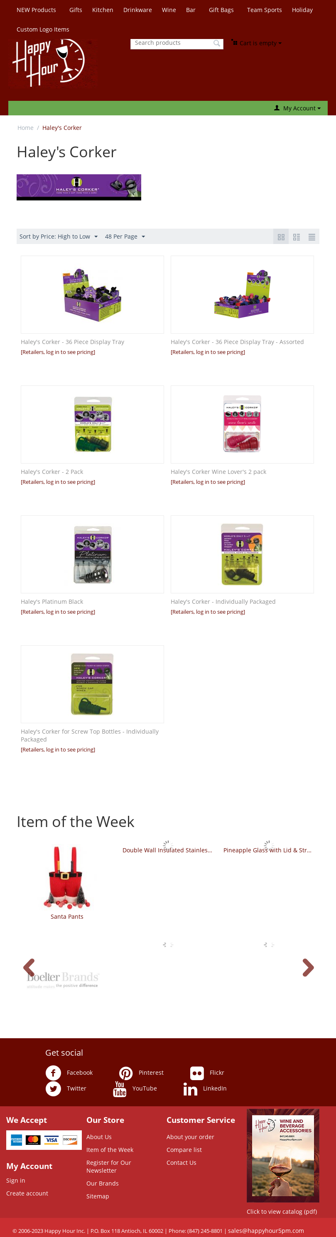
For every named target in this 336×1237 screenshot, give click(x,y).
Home (25, 128)
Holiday (302, 10)
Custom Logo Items (43, 29)
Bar (191, 10)
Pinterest (141, 1073)
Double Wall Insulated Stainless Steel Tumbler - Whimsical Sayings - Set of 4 (168, 850)
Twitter (65, 1089)
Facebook (69, 1073)
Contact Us (181, 1162)
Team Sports (264, 10)
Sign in (15, 1180)
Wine (169, 10)
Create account (27, 1193)
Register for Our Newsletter (108, 1166)
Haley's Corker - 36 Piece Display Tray (72, 342)
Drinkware (137, 10)
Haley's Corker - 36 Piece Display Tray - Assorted (237, 342)
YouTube (135, 1089)
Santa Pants (67, 916)
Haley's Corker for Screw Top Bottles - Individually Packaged (90, 735)
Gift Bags (221, 10)
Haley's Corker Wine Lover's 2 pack (218, 472)
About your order (190, 1137)
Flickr (207, 1073)
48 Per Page (125, 236)
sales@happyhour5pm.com (266, 1231)
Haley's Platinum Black (52, 601)
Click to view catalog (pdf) (282, 1211)
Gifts (75, 10)
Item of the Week (109, 1150)
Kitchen (102, 10)
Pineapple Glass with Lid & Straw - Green (268, 850)
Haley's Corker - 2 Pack (52, 472)
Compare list (184, 1150)
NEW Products (36, 10)
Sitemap (97, 1196)
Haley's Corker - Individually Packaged (223, 601)
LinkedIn (205, 1089)
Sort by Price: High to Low (59, 236)
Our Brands (102, 1183)
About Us (99, 1137)
